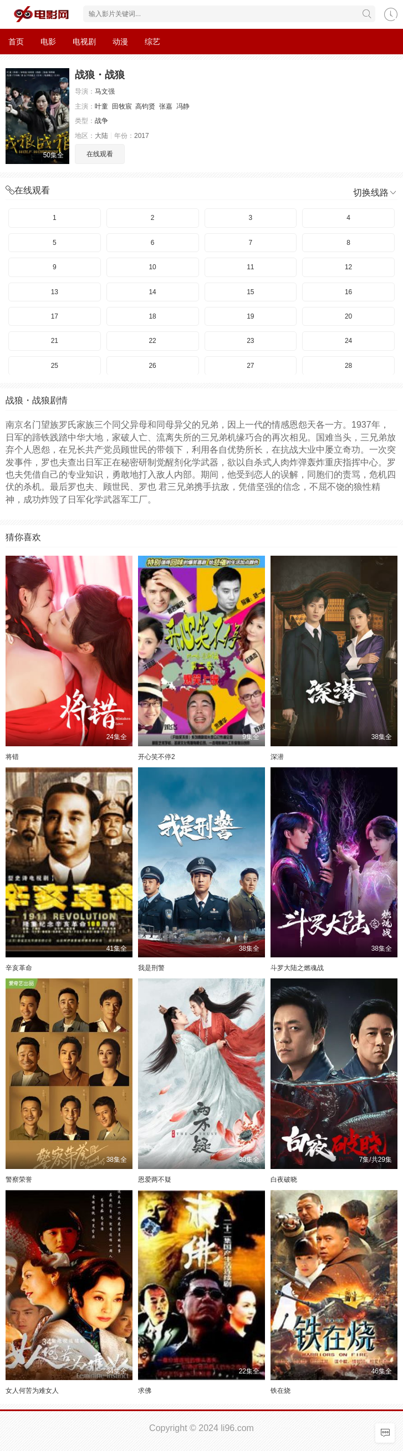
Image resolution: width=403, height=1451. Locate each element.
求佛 (144, 1390)
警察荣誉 (19, 1179)
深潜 (277, 757)
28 (348, 366)
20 (348, 316)
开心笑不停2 (156, 757)
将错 (12, 757)
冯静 (183, 106)
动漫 (120, 41)
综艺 (152, 41)
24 (348, 341)
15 (250, 292)
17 (54, 316)
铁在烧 (280, 1390)
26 (152, 366)
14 (152, 292)
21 (54, 341)
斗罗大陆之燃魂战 (297, 968)
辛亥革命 (19, 968)
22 (152, 341)
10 (152, 267)
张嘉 (165, 106)
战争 (101, 121)
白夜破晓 (284, 1179)
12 (348, 267)
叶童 (101, 106)
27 (250, 366)
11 (250, 267)
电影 (48, 41)
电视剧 (84, 41)
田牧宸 (122, 106)
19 (250, 316)
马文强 (105, 91)
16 (348, 292)
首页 (16, 41)
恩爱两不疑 (154, 1179)
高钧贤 (145, 106)
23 (250, 341)
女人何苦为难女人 (32, 1390)
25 (54, 366)
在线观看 (99, 154)
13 (54, 292)
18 (152, 316)
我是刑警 (151, 968)
